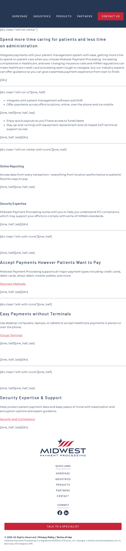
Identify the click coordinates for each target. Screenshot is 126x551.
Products (63, 484)
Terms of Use (64, 537)
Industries (63, 479)
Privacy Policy (46, 537)
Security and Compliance (17, 419)
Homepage (63, 473)
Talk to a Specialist (63, 526)
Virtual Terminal (11, 335)
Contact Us (111, 16)
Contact (63, 496)
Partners (63, 490)
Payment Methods (13, 283)
